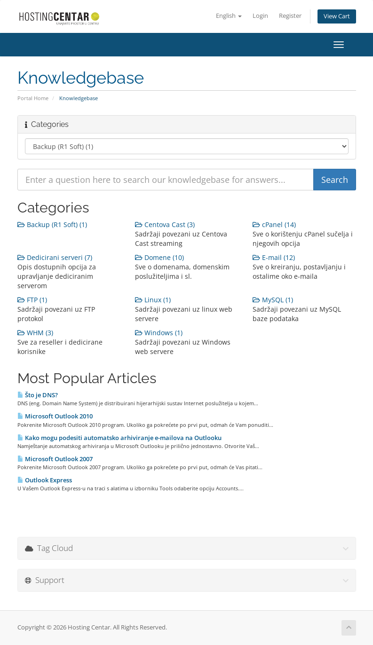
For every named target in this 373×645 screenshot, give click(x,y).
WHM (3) (35, 332)
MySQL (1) (273, 299)
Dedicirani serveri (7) (54, 257)
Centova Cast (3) (165, 224)
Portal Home (32, 98)
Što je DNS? (37, 395)
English (229, 16)
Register (290, 16)
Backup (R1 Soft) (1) (52, 224)
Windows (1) (159, 332)
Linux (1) (153, 299)
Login (260, 16)
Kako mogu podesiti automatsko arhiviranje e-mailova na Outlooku (119, 437)
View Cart (337, 16)
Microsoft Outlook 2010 (55, 416)
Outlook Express (44, 480)
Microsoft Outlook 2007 (55, 459)
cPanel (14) (274, 224)
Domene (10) (159, 257)
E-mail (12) (274, 257)
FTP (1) (32, 299)
